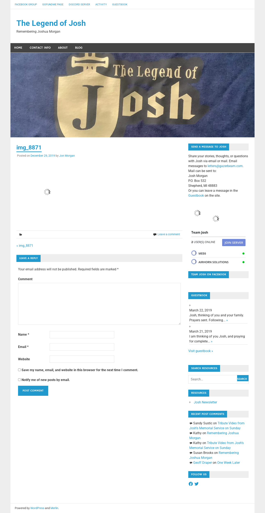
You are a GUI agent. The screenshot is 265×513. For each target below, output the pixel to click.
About (63, 48)
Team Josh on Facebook (208, 274)
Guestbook (119, 4)
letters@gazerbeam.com (225, 166)
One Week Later (228, 463)
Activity (101, 4)
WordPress (37, 508)
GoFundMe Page (52, 4)
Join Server (234, 242)
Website (24, 359)
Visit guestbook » (200, 351)
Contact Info (40, 48)
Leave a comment (169, 234)
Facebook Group (26, 4)
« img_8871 (24, 246)
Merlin (54, 508)
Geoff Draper (202, 463)
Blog (78, 48)
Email (23, 347)
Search (242, 379)
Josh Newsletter (205, 402)
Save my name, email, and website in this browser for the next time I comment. (80, 370)
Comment (25, 279)
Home (18, 48)
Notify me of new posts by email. (46, 380)
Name (23, 334)
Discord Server (79, 4)
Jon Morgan (67, 155)
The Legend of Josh (51, 23)
